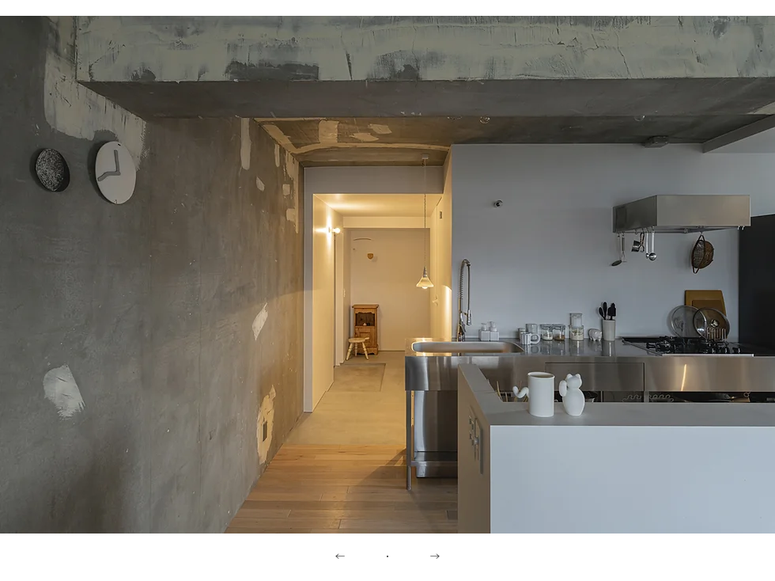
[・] (387, 557)
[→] (435, 557)
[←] (340, 557)
